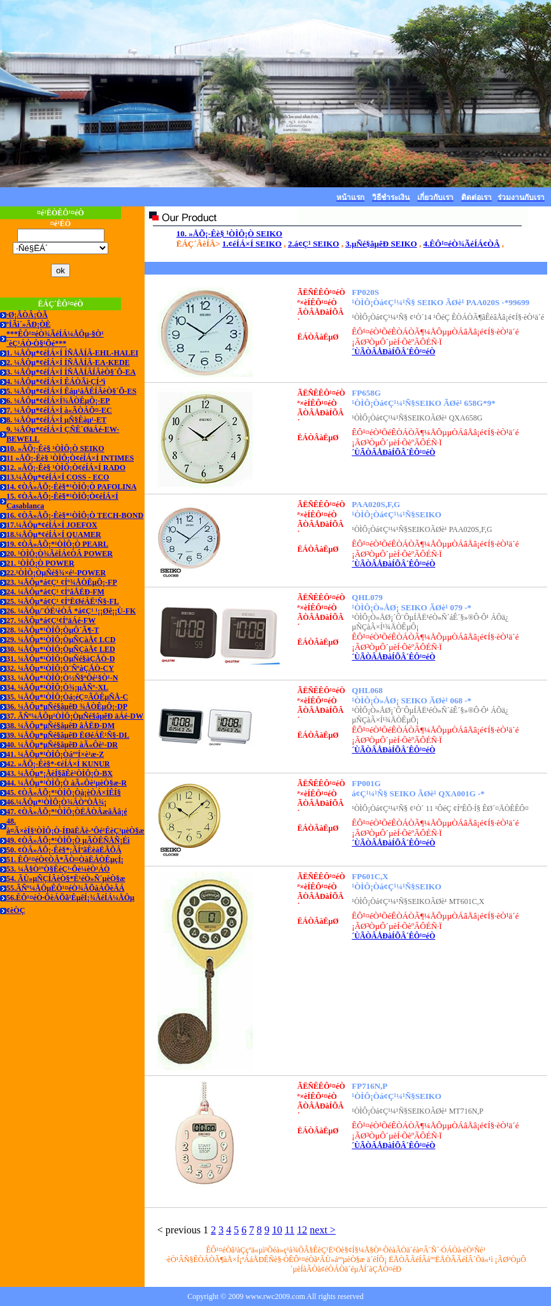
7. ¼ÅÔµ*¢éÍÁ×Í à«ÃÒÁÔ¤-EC (59, 410)
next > (323, 1229)
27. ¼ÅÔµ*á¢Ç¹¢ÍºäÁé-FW (51, 620)
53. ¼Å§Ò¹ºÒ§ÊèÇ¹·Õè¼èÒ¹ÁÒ (58, 869)
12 (302, 1229)
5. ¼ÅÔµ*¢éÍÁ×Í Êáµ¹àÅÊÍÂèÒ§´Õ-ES (71, 391)
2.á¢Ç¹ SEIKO (313, 243)
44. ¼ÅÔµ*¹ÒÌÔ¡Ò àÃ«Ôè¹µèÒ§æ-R (66, 783)
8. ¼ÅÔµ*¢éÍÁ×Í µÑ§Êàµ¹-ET (56, 419)
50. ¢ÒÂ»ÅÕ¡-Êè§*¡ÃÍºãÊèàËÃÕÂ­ (64, 849)
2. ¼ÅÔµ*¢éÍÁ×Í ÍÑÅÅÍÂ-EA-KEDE (68, 362)
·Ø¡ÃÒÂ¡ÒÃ (27, 314)
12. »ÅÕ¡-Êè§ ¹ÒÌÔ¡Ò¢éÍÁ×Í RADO (65, 467)
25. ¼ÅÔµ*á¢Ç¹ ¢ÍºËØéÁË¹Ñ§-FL (62, 601)
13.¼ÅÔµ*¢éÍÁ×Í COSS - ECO (57, 477)
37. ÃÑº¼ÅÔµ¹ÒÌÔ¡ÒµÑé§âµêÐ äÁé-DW (74, 716)
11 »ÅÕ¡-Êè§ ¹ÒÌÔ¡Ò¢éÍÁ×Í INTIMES (70, 458)
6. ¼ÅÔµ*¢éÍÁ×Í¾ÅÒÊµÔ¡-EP (58, 400)
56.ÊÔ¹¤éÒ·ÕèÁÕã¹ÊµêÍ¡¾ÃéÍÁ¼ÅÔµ (70, 897)
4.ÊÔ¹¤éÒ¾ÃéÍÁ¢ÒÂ (461, 243)
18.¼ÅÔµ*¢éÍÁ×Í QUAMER (53, 534)
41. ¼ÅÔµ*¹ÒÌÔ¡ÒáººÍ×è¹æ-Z (55, 754)
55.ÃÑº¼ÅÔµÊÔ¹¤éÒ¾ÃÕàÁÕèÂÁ (65, 888)
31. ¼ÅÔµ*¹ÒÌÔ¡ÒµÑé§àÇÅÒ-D (60, 658)
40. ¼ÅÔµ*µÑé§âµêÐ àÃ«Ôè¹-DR (62, 744)
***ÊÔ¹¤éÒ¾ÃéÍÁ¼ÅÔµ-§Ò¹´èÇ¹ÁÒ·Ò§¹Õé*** (55, 338)
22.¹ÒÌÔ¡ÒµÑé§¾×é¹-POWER (56, 572)
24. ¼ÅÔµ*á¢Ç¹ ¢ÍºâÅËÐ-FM (55, 591)
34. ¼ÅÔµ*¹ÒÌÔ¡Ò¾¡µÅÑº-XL (57, 687)
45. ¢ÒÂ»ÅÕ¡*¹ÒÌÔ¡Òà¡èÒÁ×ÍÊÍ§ (63, 792)
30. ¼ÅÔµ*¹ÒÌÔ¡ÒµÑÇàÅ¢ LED (60, 649)
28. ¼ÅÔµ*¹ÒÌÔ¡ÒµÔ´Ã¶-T (52, 630)
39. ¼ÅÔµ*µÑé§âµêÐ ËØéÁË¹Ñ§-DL (67, 735)
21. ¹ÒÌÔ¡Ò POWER (40, 563)
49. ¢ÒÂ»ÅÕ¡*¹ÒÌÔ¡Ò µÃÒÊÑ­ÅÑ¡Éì (68, 840)
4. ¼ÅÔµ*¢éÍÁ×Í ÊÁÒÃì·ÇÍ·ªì (55, 381)
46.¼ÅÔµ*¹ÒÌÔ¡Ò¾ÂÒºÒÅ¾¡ (56, 802)
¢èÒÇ (15, 910)
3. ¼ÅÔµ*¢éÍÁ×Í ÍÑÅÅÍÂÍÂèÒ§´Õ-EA (71, 372)
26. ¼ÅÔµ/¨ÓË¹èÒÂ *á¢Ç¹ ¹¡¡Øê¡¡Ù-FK (71, 610)
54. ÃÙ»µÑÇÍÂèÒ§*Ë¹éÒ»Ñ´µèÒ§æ (65, 878)
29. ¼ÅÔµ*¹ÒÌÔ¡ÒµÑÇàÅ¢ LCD (60, 639)
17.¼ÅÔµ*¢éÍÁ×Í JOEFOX (51, 524)
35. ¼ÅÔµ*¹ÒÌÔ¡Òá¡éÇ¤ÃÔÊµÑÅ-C (67, 696)
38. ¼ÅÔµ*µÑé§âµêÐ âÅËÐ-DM (60, 725)
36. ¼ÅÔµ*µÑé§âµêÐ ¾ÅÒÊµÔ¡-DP (66, 706)
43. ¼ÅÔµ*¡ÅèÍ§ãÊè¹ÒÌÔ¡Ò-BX (59, 773)
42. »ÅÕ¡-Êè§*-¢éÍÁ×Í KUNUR (58, 763)
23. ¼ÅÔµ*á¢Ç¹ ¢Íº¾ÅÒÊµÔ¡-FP (61, 582)
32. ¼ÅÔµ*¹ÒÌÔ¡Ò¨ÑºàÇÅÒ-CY (60, 668)
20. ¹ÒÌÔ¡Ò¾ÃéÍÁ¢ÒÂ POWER (59, 553)
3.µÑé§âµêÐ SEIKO (381, 243)
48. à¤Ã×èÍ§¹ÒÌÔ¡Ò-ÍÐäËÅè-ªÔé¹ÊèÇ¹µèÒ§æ (75, 826)
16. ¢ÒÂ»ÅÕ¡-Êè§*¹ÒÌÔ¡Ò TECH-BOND (74, 515)
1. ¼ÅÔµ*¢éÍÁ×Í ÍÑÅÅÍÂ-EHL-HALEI (72, 352)
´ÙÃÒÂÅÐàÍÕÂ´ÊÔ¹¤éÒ (393, 351)
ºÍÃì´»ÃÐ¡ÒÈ (28, 324)
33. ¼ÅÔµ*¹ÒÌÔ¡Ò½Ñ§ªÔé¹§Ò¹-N (62, 677)
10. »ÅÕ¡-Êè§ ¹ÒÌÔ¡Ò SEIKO (55, 448)
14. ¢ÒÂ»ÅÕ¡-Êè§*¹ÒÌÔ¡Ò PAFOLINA (71, 486)
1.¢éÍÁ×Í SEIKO (252, 243)
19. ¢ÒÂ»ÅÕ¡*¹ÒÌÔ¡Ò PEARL (57, 544)
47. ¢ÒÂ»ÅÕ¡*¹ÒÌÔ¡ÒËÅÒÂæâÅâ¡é (66, 811)
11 (289, 1229)
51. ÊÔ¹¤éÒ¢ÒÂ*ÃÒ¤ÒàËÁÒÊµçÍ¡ (65, 859)
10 (277, 1229)
